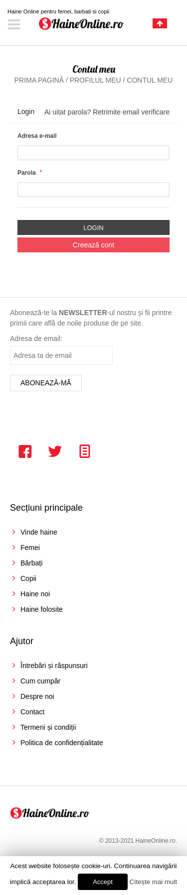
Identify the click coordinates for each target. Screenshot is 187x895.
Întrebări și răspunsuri (54, 666)
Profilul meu (95, 80)
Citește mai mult (154, 882)
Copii (28, 578)
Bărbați (31, 563)
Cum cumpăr (40, 681)
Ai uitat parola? (67, 112)
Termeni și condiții (48, 727)
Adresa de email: (36, 338)
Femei (30, 548)
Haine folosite (41, 609)
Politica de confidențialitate (61, 743)
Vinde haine (38, 532)
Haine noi (35, 594)
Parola (26, 172)
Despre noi (37, 696)
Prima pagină (39, 80)
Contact (32, 712)
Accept (103, 882)
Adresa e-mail (37, 135)
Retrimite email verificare (131, 112)
